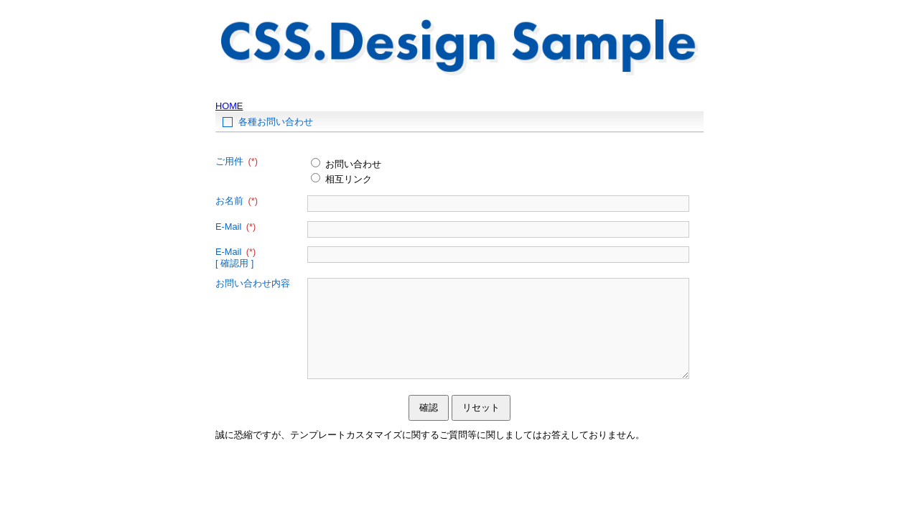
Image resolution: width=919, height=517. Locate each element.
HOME (229, 106)
